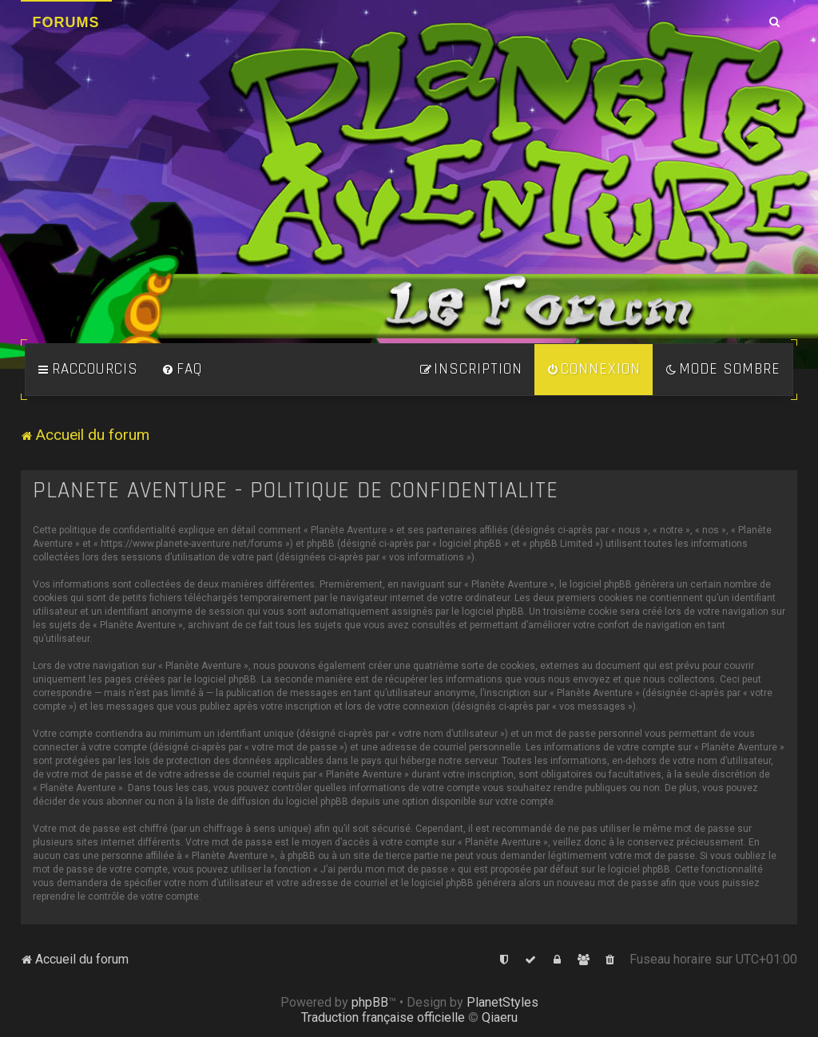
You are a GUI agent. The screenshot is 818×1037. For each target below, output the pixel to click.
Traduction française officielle (383, 1017)
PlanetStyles (502, 1002)
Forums (66, 22)
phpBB (369, 1002)
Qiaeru (500, 1017)
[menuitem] (182, 369)
